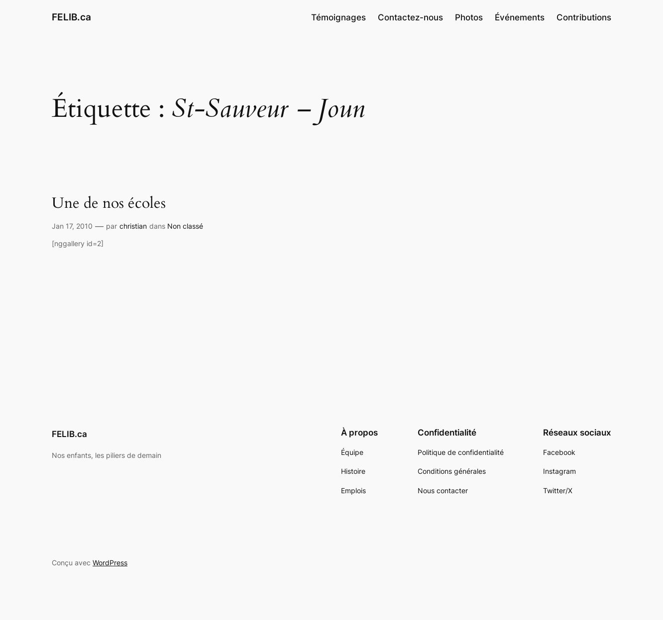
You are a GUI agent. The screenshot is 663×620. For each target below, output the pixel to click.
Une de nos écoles (109, 204)
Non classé (185, 226)
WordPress (110, 562)
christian (133, 226)
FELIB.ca (71, 17)
